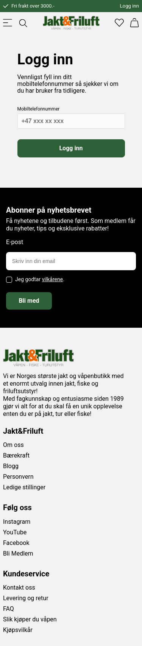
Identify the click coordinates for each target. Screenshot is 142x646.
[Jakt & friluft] (71, 22)
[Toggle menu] (7, 22)
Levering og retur (25, 598)
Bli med (29, 300)
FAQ (8, 608)
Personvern (18, 476)
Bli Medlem (18, 553)
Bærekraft (16, 455)
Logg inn (129, 6)
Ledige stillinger (24, 487)
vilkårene (52, 279)
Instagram (16, 521)
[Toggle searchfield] (22, 22)
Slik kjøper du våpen (30, 619)
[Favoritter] (119, 22)
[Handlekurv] (134, 22)
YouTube (15, 532)
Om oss (13, 444)
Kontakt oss (19, 587)
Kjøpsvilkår (18, 630)
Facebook (16, 542)
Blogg (11, 466)
